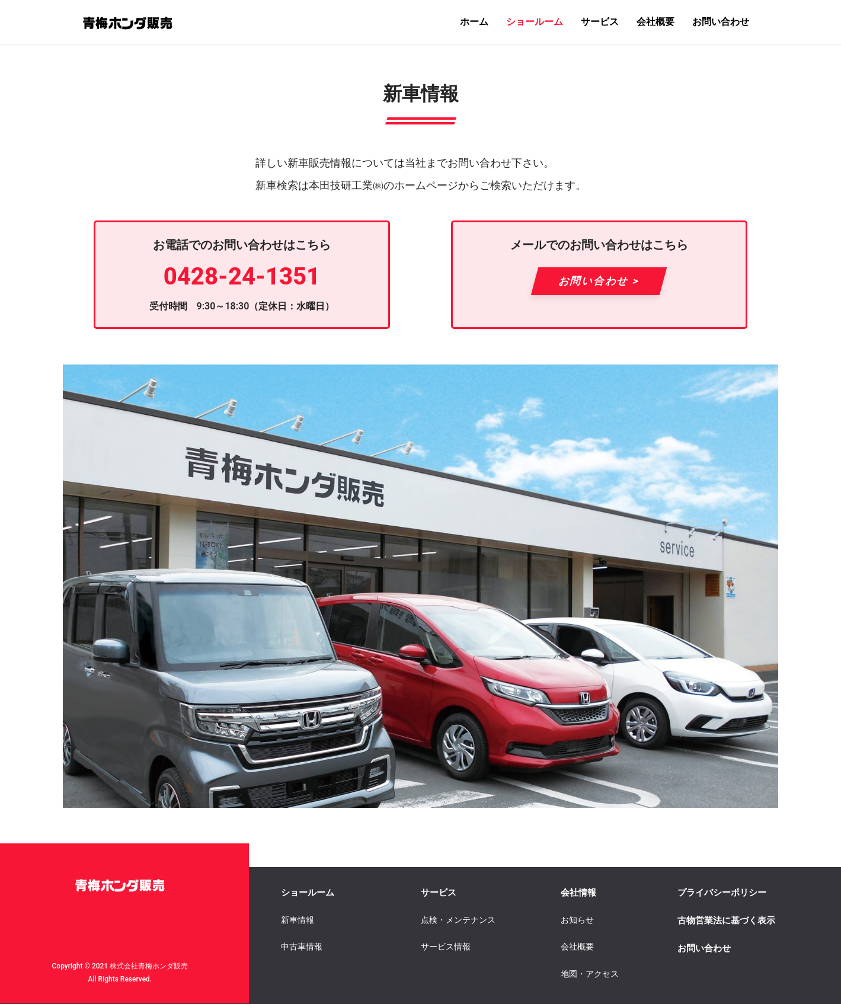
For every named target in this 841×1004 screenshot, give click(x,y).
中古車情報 (301, 946)
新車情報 (297, 920)
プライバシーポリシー (721, 892)
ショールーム (534, 21)
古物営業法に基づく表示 (726, 920)
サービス (600, 21)
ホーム (474, 21)
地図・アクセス (590, 974)
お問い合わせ (720, 21)
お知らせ (577, 920)
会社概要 (655, 21)
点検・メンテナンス (458, 920)
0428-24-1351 (242, 276)
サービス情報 (446, 946)
